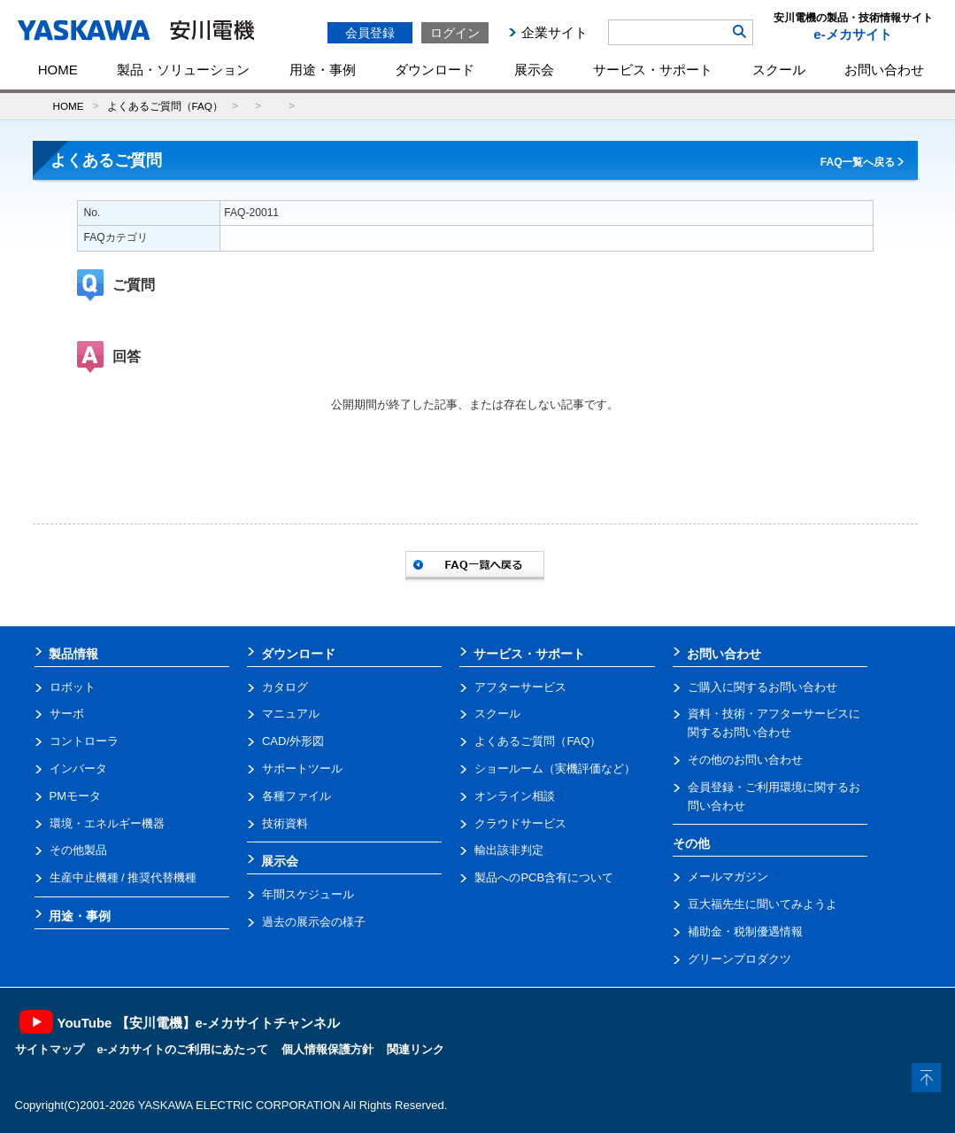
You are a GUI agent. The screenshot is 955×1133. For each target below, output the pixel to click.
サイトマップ (49, 1049)
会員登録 (370, 33)
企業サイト (554, 32)
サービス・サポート (652, 69)
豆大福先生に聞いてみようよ (762, 904)
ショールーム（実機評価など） (554, 768)
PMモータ (76, 796)
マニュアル (291, 713)
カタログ (285, 687)
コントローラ (84, 741)
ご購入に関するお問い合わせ (762, 687)
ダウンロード (434, 69)
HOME (58, 69)
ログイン (455, 33)
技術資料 (285, 823)
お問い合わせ (884, 69)
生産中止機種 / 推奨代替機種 (123, 877)
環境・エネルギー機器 (107, 823)
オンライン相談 (514, 796)
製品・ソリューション (183, 69)
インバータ (78, 768)
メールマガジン (728, 876)
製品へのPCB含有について (543, 877)
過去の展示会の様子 (314, 921)
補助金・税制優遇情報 (745, 931)
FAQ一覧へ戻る (858, 162)
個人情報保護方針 (327, 1049)
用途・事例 (322, 69)
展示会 (534, 69)
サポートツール (302, 768)
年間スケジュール (308, 894)
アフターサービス (520, 687)
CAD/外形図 (293, 741)
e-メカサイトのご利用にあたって (183, 1049)
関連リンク (415, 1049)
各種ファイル (296, 796)
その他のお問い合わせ (745, 759)
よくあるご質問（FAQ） (165, 106)
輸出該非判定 (508, 850)
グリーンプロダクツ (739, 959)
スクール (778, 69)
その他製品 (78, 850)
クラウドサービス (520, 823)
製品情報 (73, 654)
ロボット (73, 687)
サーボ (67, 713)
